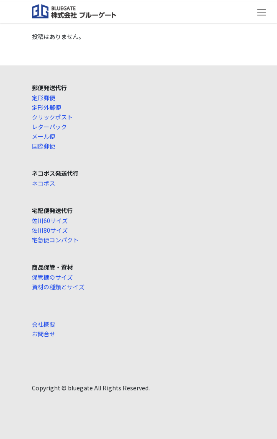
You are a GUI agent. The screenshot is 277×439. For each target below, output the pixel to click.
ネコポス (43, 183)
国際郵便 (43, 146)
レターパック (49, 126)
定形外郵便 (46, 107)
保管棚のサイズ (52, 277)
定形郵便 (43, 98)
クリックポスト (52, 117)
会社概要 (43, 324)
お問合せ (43, 334)
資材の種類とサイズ (58, 287)
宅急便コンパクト (55, 240)
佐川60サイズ (50, 220)
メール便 (43, 136)
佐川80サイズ (50, 230)
